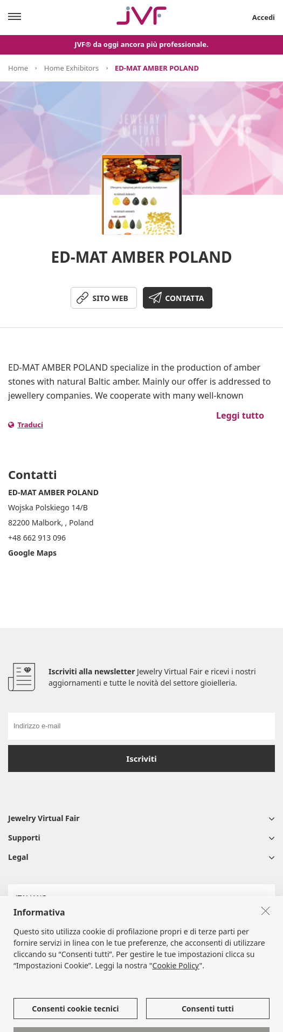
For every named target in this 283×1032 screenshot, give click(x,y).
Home (18, 68)
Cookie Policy (176, 995)
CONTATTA (184, 298)
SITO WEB (110, 298)
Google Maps (32, 553)
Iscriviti (141, 758)
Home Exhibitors (71, 68)
